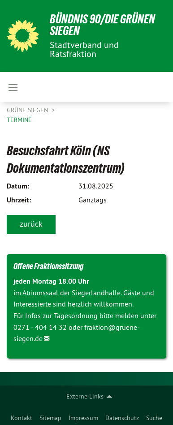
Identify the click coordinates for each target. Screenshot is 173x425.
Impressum (83, 418)
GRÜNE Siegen (28, 110)
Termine (19, 120)
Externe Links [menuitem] (85, 396)
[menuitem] (21, 416)
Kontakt (21, 418)
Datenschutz (122, 418)
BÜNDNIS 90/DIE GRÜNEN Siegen (102, 25)
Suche (154, 418)
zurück (31, 224)
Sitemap (50, 418)
